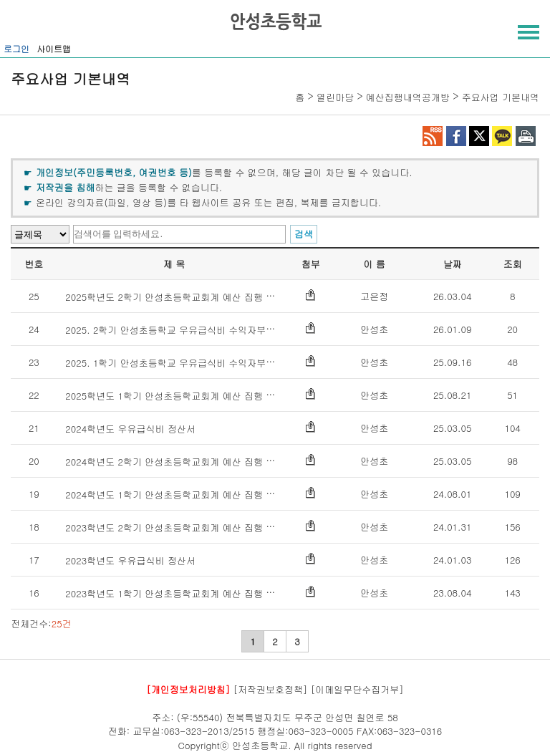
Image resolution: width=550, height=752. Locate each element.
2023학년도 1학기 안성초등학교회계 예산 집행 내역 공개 (185, 593)
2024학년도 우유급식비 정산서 (130, 428)
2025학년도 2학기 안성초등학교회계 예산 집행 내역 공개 (185, 297)
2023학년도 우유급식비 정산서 (130, 560)
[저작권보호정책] (270, 689)
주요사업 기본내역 (500, 97)
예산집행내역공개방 (408, 97)
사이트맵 (54, 48)
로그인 (16, 48)
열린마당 (335, 97)
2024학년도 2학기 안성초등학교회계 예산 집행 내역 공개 (185, 461)
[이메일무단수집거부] (357, 689)
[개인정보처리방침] (188, 689)
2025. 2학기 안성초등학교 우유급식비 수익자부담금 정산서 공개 (201, 330)
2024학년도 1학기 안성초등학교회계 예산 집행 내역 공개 (185, 494)
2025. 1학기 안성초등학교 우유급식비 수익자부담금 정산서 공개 (201, 363)
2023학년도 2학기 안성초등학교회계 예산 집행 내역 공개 (185, 527)
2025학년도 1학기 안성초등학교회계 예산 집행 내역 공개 (185, 395)
